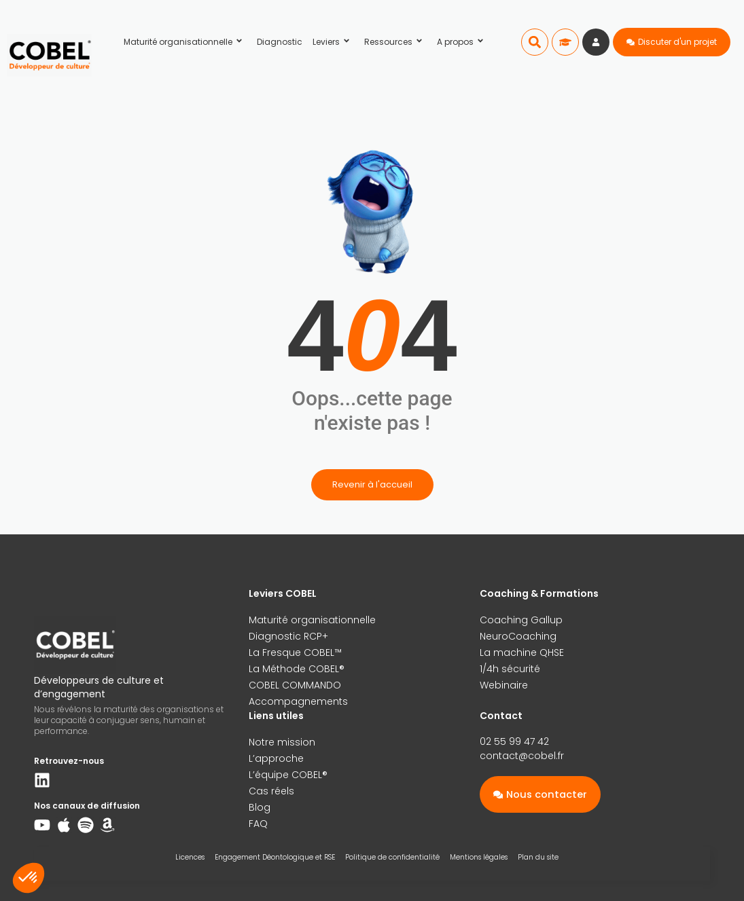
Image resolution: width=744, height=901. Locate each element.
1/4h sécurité (510, 669)
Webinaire (504, 685)
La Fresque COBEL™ (295, 652)
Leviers (333, 41)
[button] (534, 42)
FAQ (258, 823)
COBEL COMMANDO (295, 685)
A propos (462, 41)
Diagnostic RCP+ (288, 636)
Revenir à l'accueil (372, 484)
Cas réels (271, 791)
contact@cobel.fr (522, 755)
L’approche (276, 758)
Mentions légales (479, 857)
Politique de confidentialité (392, 857)
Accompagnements (298, 701)
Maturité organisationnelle (185, 41)
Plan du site (538, 857)
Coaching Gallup (521, 620)
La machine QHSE (522, 652)
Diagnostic (279, 42)
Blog (259, 807)
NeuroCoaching (518, 636)
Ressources (395, 41)
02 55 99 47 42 (514, 741)
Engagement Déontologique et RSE (275, 857)
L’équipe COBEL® (288, 775)
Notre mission (282, 742)
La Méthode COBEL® (296, 669)
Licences (190, 857)
